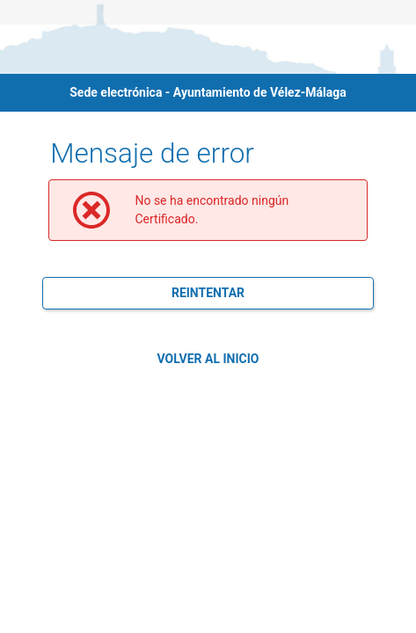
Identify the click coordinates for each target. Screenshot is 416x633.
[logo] (49, 49)
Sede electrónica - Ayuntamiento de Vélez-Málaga (207, 92)
